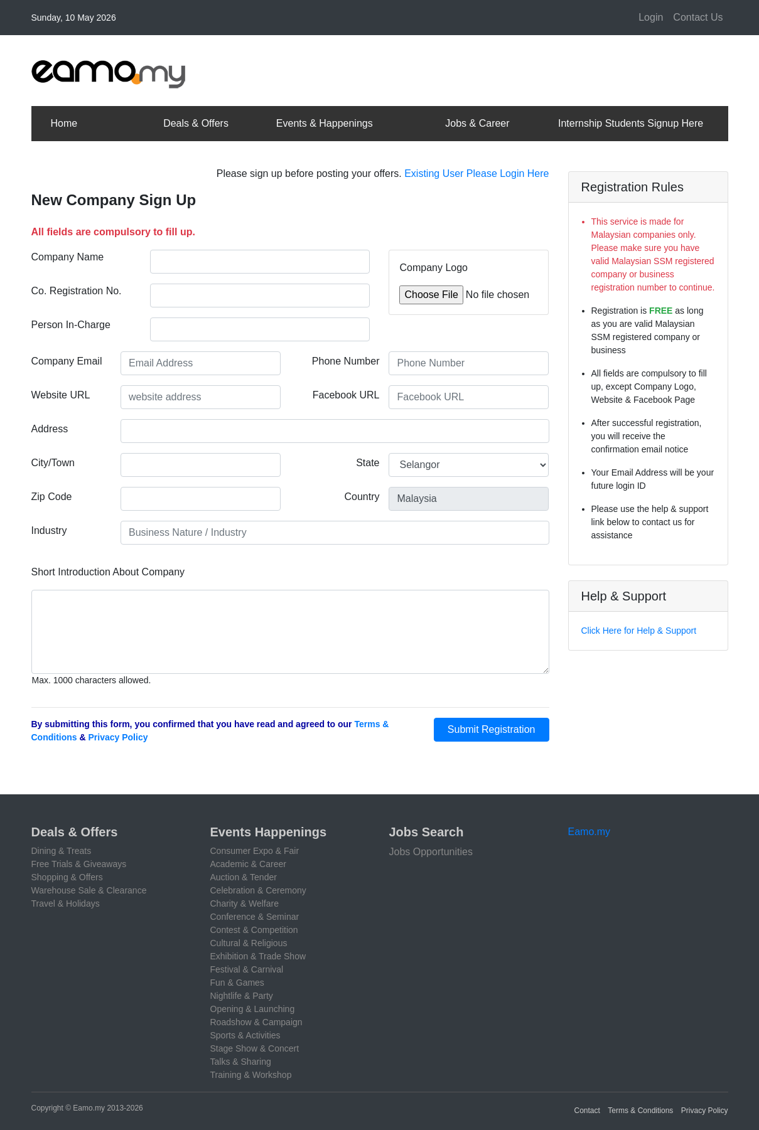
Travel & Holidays (65, 903)
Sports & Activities (245, 1035)
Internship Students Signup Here (630, 123)
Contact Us (698, 17)
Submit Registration (492, 729)
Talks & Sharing (240, 1062)
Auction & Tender (243, 877)
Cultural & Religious (249, 943)
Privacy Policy (118, 737)
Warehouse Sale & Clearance (89, 890)
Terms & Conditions (640, 1110)
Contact (587, 1110)
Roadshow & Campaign (256, 1022)
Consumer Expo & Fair (254, 851)
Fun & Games (237, 983)
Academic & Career (248, 864)
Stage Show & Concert (254, 1048)
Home (64, 123)
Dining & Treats (61, 851)
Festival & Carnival (247, 969)
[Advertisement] (499, 68)
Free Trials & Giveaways (79, 864)
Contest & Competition (254, 930)
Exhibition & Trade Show (258, 956)
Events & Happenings (324, 123)
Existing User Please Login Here (476, 173)
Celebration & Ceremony (258, 890)
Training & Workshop (251, 1075)
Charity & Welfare (244, 903)
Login (650, 17)
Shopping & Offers (67, 877)
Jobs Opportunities (431, 851)
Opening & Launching (252, 1009)
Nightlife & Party (241, 996)
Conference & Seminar (254, 917)
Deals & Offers (196, 123)
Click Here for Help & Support (639, 631)
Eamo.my (589, 831)
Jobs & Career (477, 123)
